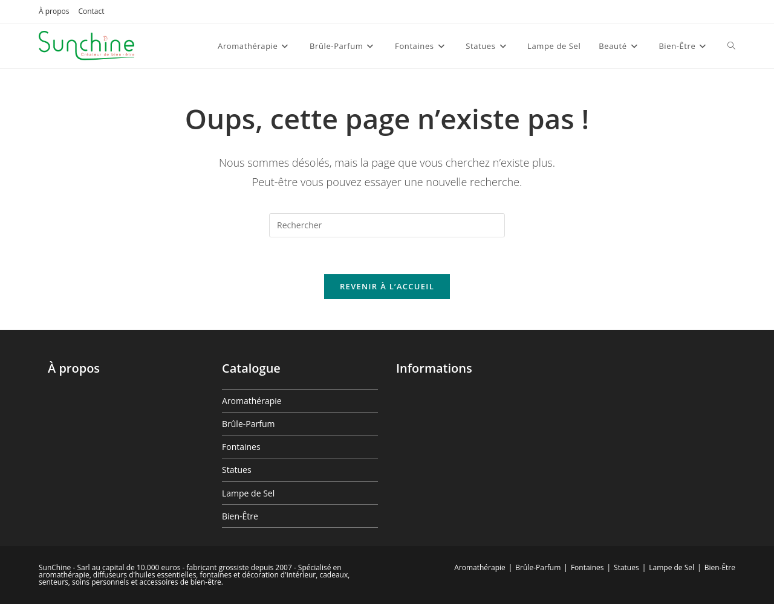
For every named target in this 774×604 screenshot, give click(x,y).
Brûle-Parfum (248, 423)
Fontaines (241, 446)
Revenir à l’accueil (387, 286)
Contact (91, 11)
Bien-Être (240, 516)
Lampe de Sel (248, 493)
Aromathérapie (252, 400)
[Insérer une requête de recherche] (387, 225)
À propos (54, 11)
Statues (237, 469)
